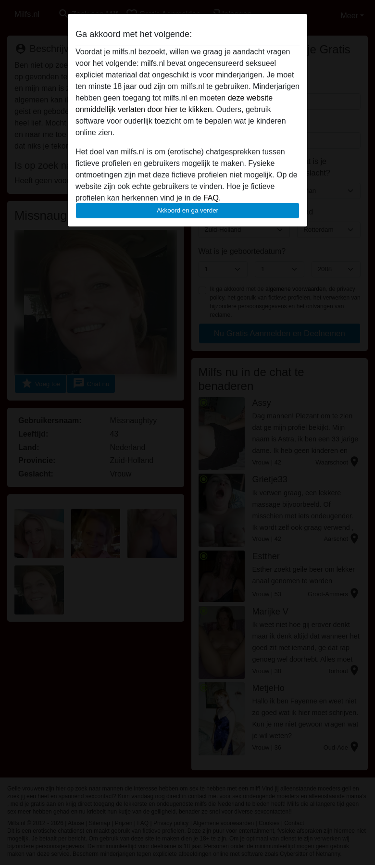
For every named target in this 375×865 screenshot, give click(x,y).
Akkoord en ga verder (187, 210)
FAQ (211, 198)
